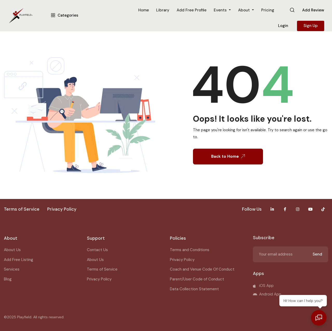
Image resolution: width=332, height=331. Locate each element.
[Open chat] (319, 318)
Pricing (267, 10)
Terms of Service (102, 269)
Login (283, 25)
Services (11, 269)
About (244, 10)
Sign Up (310, 25)
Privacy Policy (99, 279)
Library (162, 10)
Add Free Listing (18, 259)
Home (143, 10)
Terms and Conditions (189, 249)
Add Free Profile (191, 10)
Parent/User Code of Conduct (197, 279)
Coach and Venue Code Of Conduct (202, 269)
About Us (12, 249)
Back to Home (228, 156)
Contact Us (97, 249)
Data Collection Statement (194, 289)
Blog (8, 279)
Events (221, 10)
